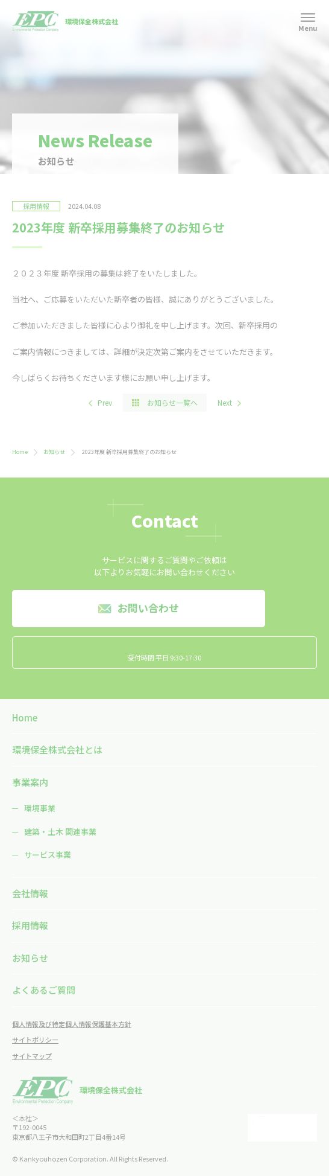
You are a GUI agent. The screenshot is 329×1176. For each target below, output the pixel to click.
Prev (105, 402)
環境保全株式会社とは (57, 749)
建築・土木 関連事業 (60, 831)
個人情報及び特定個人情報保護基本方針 (71, 1024)
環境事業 (39, 808)
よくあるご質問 (43, 989)
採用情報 (30, 925)
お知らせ (54, 452)
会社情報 (30, 893)
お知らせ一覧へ (172, 402)
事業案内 (30, 782)
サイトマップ (32, 1056)
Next (225, 402)
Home (20, 452)
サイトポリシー (35, 1039)
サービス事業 (47, 854)
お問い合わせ (148, 607)
